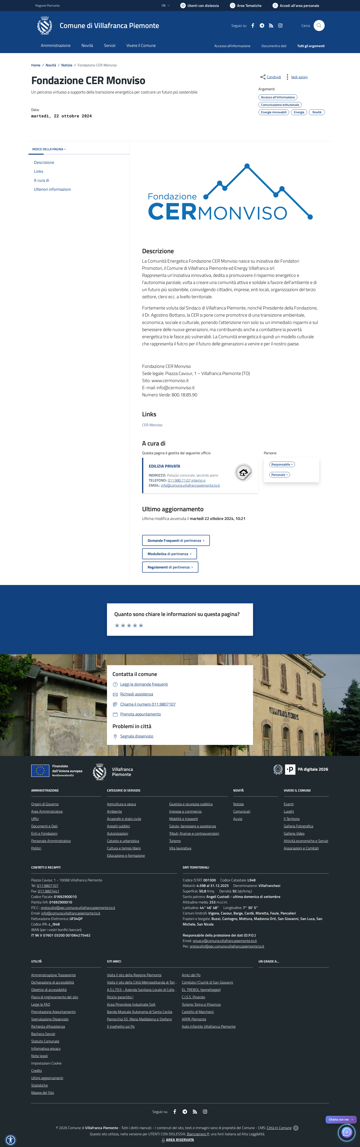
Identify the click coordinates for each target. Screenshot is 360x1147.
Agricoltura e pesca (121, 804)
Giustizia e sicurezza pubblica (191, 804)
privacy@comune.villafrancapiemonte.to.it (225, 940)
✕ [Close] (352, 1119)
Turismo (175, 840)
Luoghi (289, 811)
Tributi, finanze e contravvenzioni (194, 833)
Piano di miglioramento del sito (54, 997)
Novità (51, 65)
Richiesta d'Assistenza (48, 1026)
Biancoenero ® (198, 1134)
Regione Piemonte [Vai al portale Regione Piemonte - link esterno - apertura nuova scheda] (47, 5)
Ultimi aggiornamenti (47, 1078)
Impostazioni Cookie (46, 1063)
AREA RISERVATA (177, 1139)
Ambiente (114, 811)
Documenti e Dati (44, 826)
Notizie (66, 65)
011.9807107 (47, 885)
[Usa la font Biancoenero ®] (199, 5)
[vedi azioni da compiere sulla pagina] (296, 77)
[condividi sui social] (270, 77)
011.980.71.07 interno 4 (186, 480)
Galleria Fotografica (298, 826)
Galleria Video (294, 833)
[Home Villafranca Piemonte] (97, 25)
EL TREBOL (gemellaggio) (201, 989)
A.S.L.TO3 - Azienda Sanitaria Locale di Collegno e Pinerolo (151, 989)
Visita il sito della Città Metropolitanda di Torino (142, 982)
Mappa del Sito (42, 1092)
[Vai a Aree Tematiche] (245, 5)
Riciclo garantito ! (120, 997)
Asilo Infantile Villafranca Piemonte (209, 1026)
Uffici (35, 818)
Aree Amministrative (47, 811)
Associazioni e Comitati (301, 848)
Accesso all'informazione (232, 45)
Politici (36, 848)
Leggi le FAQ (40, 1004)
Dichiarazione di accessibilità (52, 982)
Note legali (39, 1056)
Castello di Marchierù (198, 1011)
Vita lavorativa (180, 848)
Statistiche (39, 1085)
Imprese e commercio (185, 811)
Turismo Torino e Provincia (201, 1004)
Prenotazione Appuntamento (53, 1011)
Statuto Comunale (45, 1041)
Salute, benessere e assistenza (192, 826)
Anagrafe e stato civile (124, 818)
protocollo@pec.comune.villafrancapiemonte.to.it (78, 907)
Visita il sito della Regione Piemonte (134, 975)
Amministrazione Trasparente (53, 975)
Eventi (289, 804)
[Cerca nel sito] (319, 25)
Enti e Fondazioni (44, 833)
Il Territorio (292, 818)
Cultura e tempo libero (124, 848)
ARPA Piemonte (194, 1019)
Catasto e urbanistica (123, 840)
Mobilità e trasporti (183, 818)
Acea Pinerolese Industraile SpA (131, 1004)
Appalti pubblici (118, 826)
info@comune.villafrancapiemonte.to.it (190, 485)
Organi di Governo (45, 804)
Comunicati (241, 811)
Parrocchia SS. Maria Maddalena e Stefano (139, 1019)
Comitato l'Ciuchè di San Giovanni (207, 982)
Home (35, 65)
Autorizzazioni (117, 833)
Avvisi (237, 818)
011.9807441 (48, 891)
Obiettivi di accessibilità (49, 989)
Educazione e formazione (126, 855)
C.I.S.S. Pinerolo (193, 997)
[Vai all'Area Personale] (296, 5)
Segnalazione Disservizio (49, 1019)
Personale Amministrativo (51, 840)
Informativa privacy (46, 1048)
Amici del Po (191, 975)
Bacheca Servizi (43, 1033)
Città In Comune (279, 1127)
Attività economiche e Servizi (306, 840)
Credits (36, 1070)
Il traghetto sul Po (121, 1026)
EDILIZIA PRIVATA (164, 466)
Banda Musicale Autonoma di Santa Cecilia (139, 1011)
